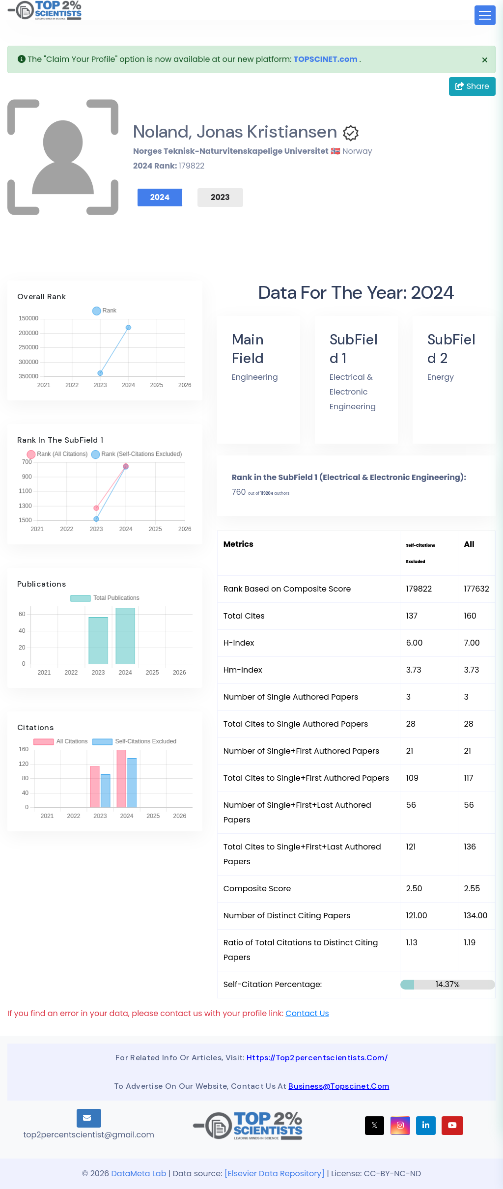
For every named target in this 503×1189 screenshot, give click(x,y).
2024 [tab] (160, 197)
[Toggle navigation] (485, 15)
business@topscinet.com (338, 1086)
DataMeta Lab (139, 1173)
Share (472, 86)
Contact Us (307, 1013)
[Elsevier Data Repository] (275, 1173)
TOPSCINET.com (326, 59)
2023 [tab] (220, 197)
